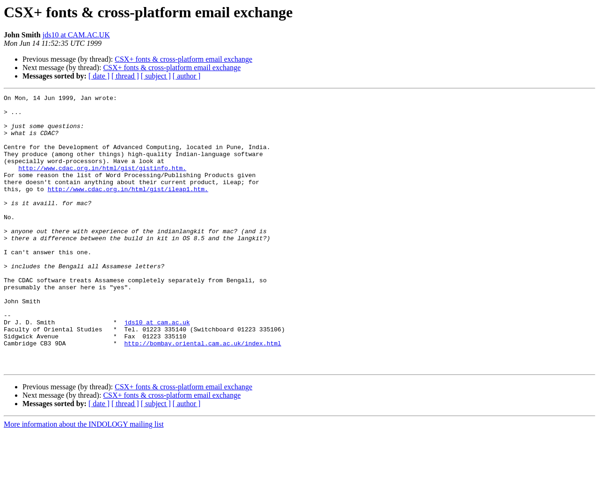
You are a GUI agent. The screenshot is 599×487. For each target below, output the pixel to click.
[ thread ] (125, 76)
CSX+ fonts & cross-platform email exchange (183, 59)
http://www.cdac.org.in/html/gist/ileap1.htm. (128, 208)
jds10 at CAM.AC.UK (76, 35)
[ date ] (99, 76)
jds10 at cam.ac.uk (157, 368)
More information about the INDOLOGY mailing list (84, 479)
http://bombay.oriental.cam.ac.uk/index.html (202, 393)
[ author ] (187, 76)
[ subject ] (156, 76)
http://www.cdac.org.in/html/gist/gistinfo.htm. (102, 183)
